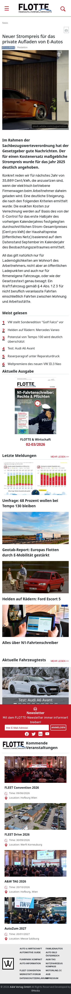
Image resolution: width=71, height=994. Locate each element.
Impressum (52, 978)
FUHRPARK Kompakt (31, 959)
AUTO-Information (30, 963)
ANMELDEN (58, 727)
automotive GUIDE (30, 952)
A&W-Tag (50, 959)
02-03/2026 (35, 444)
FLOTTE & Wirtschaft (35, 439)
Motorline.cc (54, 970)
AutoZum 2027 (15, 928)
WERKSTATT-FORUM (30, 974)
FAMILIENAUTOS (54, 948)
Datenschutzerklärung (34, 978)
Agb (48, 974)
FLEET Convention (30, 970)
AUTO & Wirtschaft (31, 948)
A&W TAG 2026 (15, 881)
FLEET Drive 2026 (17, 834)
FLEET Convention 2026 (22, 787)
